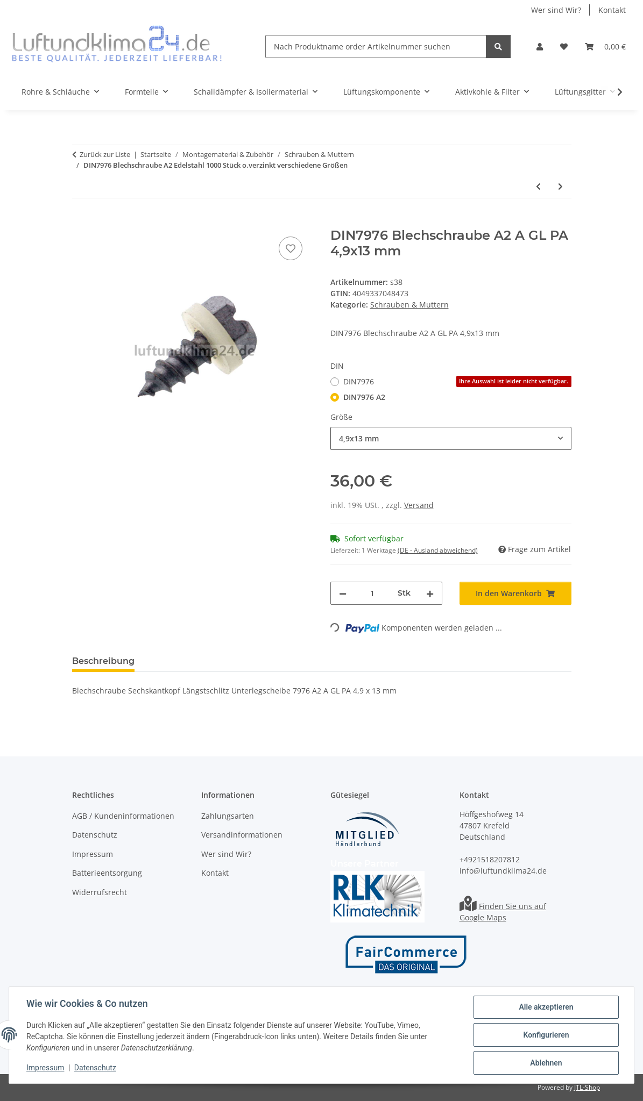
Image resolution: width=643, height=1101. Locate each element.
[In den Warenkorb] (80, 222)
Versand (419, 505)
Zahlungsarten (227, 816)
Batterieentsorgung (107, 873)
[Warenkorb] (605, 46)
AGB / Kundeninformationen (123, 816)
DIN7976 (457, 381)
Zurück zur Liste (105, 154)
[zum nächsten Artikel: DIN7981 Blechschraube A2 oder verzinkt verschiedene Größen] (560, 186)
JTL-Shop (587, 1087)
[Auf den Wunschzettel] (290, 248)
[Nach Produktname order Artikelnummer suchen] (375, 46)
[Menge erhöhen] (430, 593)
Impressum (45, 1067)
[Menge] (372, 593)
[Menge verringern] (343, 593)
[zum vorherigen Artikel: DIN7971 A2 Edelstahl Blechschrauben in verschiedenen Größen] (538, 186)
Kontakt (612, 10)
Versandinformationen (241, 835)
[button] (540, 46)
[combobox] (450, 438)
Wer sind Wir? (556, 10)
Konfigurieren (546, 1035)
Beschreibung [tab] (103, 661)
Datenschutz (95, 1067)
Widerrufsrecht (99, 892)
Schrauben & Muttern (409, 304)
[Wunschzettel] (564, 46)
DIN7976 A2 (364, 397)
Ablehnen (546, 1063)
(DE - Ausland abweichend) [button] (438, 550)
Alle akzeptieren (546, 1007)
